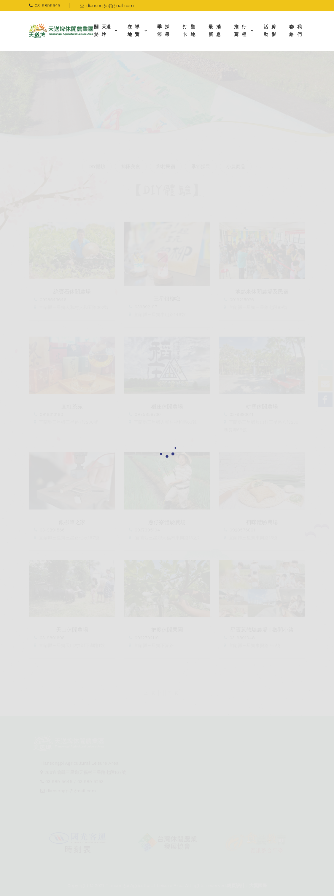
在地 (135, 30)
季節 (165, 30)
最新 (216, 30)
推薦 (241, 30)
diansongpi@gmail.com (107, 5)
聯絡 (297, 30)
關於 (103, 30)
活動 (271, 30)
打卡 (190, 30)
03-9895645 (44, 5)
